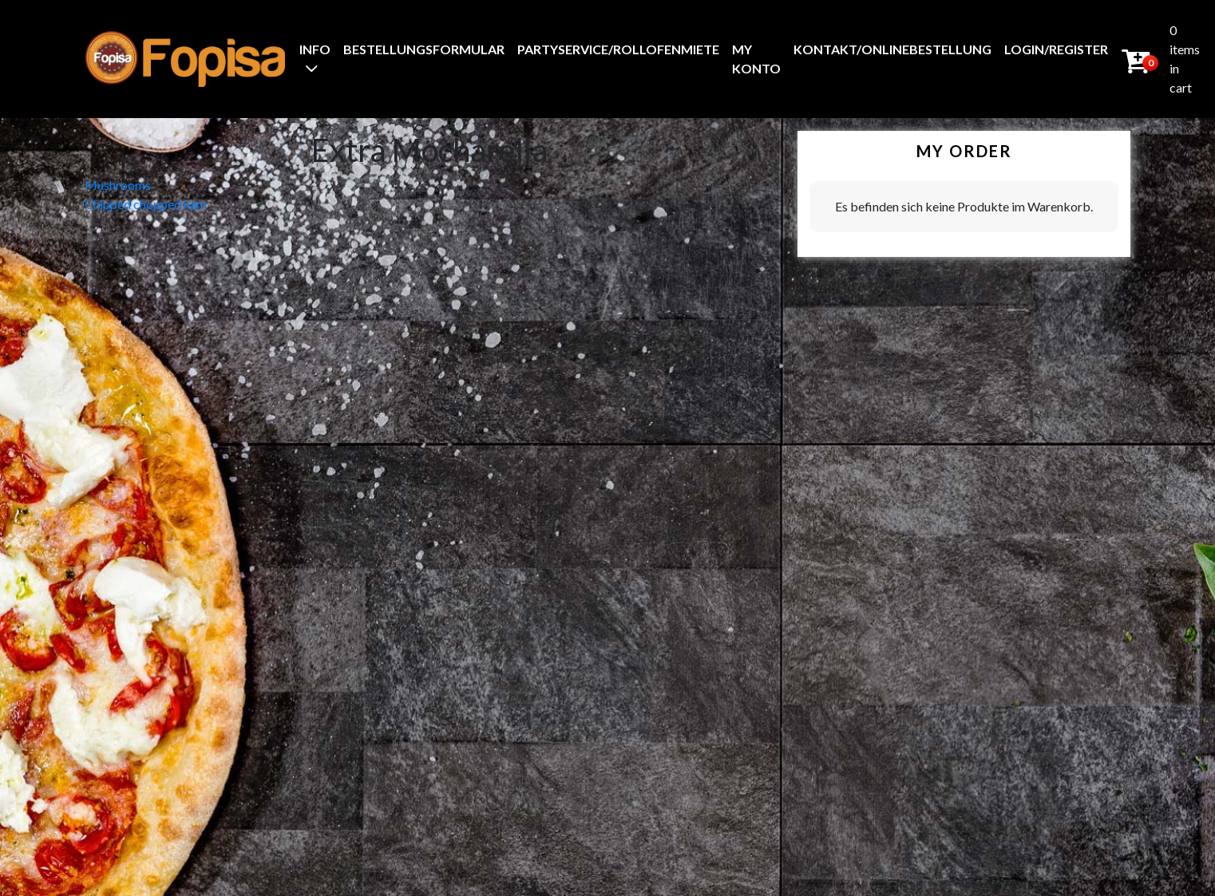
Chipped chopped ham (146, 203)
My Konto (756, 58)
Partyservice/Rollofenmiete (618, 49)
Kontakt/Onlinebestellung (892, 49)
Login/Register (1056, 49)
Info (314, 49)
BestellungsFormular (424, 49)
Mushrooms (118, 184)
